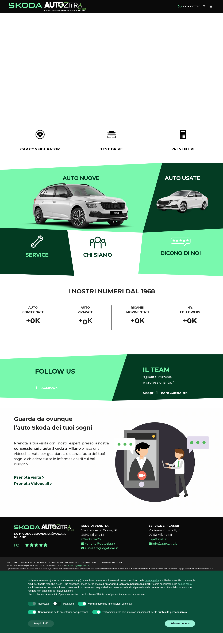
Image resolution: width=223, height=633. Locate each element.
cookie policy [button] (185, 584)
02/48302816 (158, 540)
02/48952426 (91, 540)
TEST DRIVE (111, 150)
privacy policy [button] (152, 580)
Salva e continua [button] (180, 623)
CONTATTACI (192, 7)
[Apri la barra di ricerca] (203, 7)
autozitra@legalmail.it (99, 549)
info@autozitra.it (163, 544)
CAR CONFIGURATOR (40, 150)
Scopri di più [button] (40, 623)
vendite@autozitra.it (98, 544)
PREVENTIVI (182, 150)
